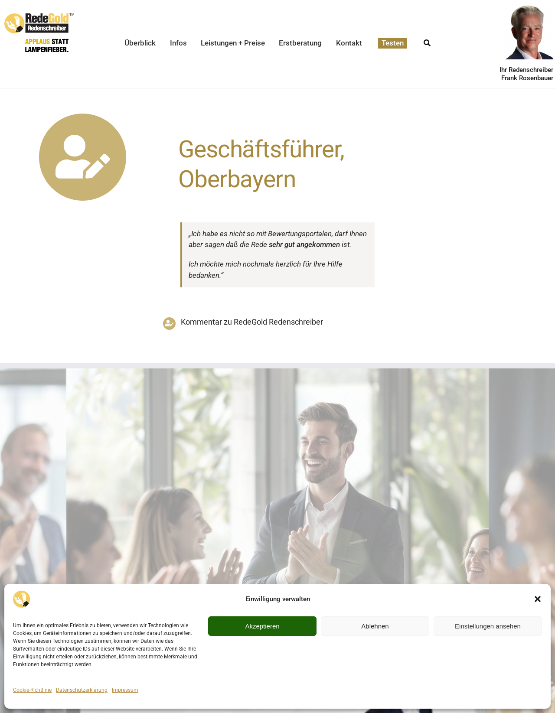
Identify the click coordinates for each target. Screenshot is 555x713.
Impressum (125, 690)
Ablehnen (374, 626)
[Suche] (427, 40)
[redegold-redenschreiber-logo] (39, 16)
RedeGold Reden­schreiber (278, 322)
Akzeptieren (262, 626)
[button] (537, 599)
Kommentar (201, 322)
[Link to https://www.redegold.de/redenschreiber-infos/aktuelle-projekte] (82, 157)
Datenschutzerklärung (82, 690)
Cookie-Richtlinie (32, 690)
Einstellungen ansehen (488, 626)
